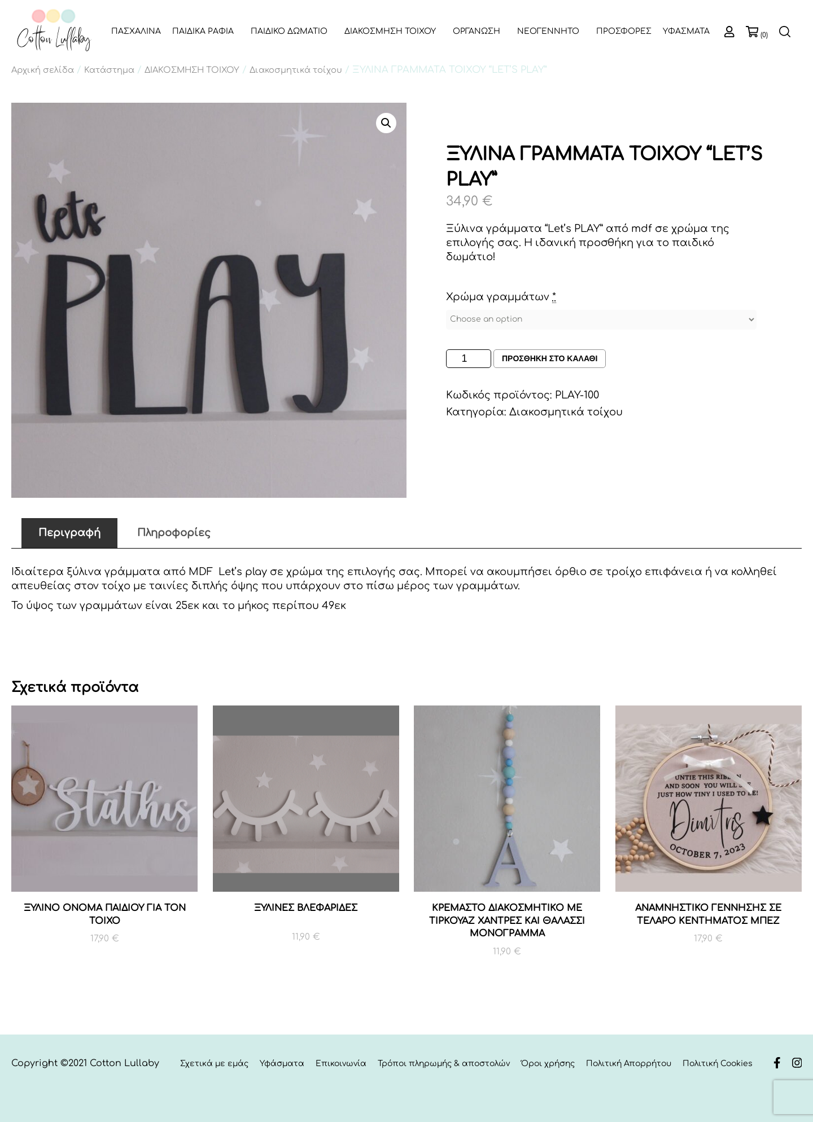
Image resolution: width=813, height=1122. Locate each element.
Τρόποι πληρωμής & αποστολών (444, 1063)
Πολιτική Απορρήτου (628, 1063)
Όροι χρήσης (548, 1063)
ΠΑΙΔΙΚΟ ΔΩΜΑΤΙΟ (289, 31)
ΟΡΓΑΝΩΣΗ (476, 31)
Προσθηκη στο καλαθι (549, 358)
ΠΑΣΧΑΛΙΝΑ (136, 31)
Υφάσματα (282, 1063)
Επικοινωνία (341, 1063)
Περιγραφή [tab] (69, 532)
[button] (386, 123)
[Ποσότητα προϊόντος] (468, 358)
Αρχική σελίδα (42, 69)
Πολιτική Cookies (718, 1063)
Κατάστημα (109, 69)
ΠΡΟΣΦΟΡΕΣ (624, 31)
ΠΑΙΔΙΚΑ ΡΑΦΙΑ (203, 31)
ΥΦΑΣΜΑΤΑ (686, 31)
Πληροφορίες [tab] (174, 532)
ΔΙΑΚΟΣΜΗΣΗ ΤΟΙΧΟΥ (390, 31)
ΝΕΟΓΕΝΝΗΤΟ (548, 31)
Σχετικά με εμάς (214, 1063)
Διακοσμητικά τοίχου (296, 69)
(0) (764, 35)
